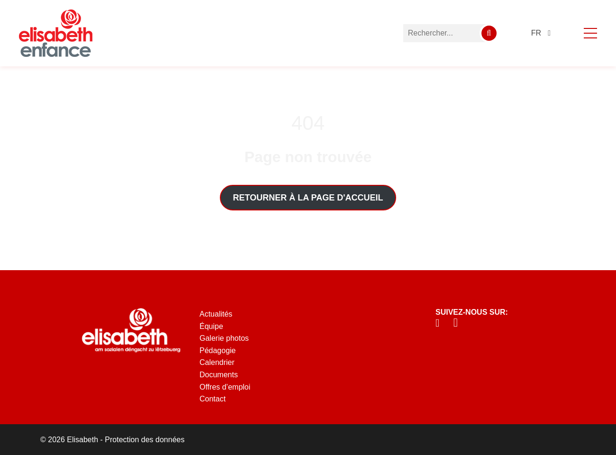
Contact (212, 399)
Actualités (215, 314)
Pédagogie (217, 350)
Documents (218, 375)
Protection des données (144, 440)
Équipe (211, 326)
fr (536, 33)
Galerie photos (224, 338)
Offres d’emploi (224, 387)
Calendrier (217, 362)
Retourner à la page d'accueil (308, 197)
